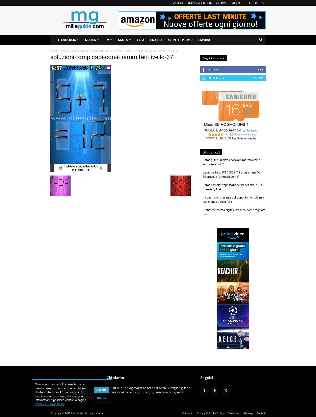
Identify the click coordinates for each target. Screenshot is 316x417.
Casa (140, 40)
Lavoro (204, 40)
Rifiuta (101, 398)
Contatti (235, 2)
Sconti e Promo (180, 40)
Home (53, 51)
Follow (258, 77)
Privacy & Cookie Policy (199, 2)
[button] (261, 40)
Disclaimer (222, 2)
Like (260, 69)
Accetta (101, 390)
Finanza (156, 40)
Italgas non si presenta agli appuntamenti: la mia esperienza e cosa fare (233, 199)
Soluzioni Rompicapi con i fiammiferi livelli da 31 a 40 (91, 51)
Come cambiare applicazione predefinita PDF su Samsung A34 (233, 187)
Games (124, 40)
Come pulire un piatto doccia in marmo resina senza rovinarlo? (231, 162)
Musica (92, 40)
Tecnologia (68, 40)
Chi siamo (178, 2)
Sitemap (248, 413)
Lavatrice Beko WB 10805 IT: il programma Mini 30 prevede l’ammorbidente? (232, 174)
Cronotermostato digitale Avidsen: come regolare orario (234, 212)
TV (108, 40)
